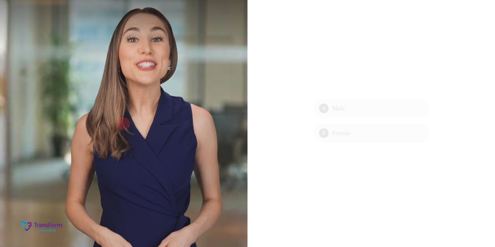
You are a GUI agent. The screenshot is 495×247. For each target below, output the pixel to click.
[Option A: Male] (371, 108)
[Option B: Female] (371, 133)
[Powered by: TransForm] (42, 227)
